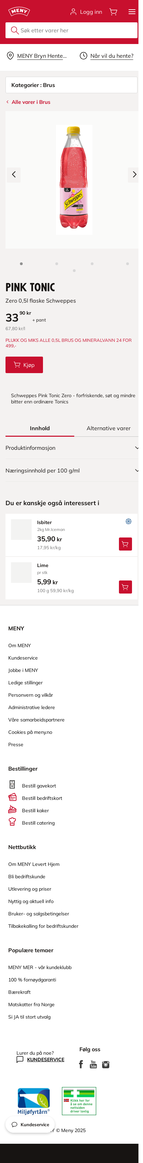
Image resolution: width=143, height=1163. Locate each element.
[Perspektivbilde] (127, 263)
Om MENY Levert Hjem (33, 864)
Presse (15, 744)
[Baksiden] (92, 263)
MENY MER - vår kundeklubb (40, 967)
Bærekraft (19, 992)
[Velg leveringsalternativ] (36, 55)
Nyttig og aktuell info (31, 901)
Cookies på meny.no (30, 732)
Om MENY (19, 645)
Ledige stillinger (25, 683)
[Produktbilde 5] (74, 270)
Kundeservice (23, 658)
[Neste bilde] (135, 175)
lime (42, 565)
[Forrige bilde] (14, 175)
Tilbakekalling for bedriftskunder (43, 926)
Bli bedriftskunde (26, 876)
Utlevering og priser (29, 889)
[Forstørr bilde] (74, 180)
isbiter (44, 522)
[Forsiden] (56, 263)
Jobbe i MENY (23, 670)
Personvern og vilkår (30, 695)
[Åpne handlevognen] (113, 12)
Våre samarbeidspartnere (36, 720)
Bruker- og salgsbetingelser (38, 914)
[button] (132, 11)
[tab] (40, 428)
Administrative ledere (31, 707)
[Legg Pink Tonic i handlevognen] (24, 365)
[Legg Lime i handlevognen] (125, 587)
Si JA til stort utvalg (29, 1017)
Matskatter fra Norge (31, 1004)
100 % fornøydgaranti (32, 980)
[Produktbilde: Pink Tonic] (21, 263)
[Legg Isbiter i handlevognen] (125, 544)
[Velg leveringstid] (106, 55)
